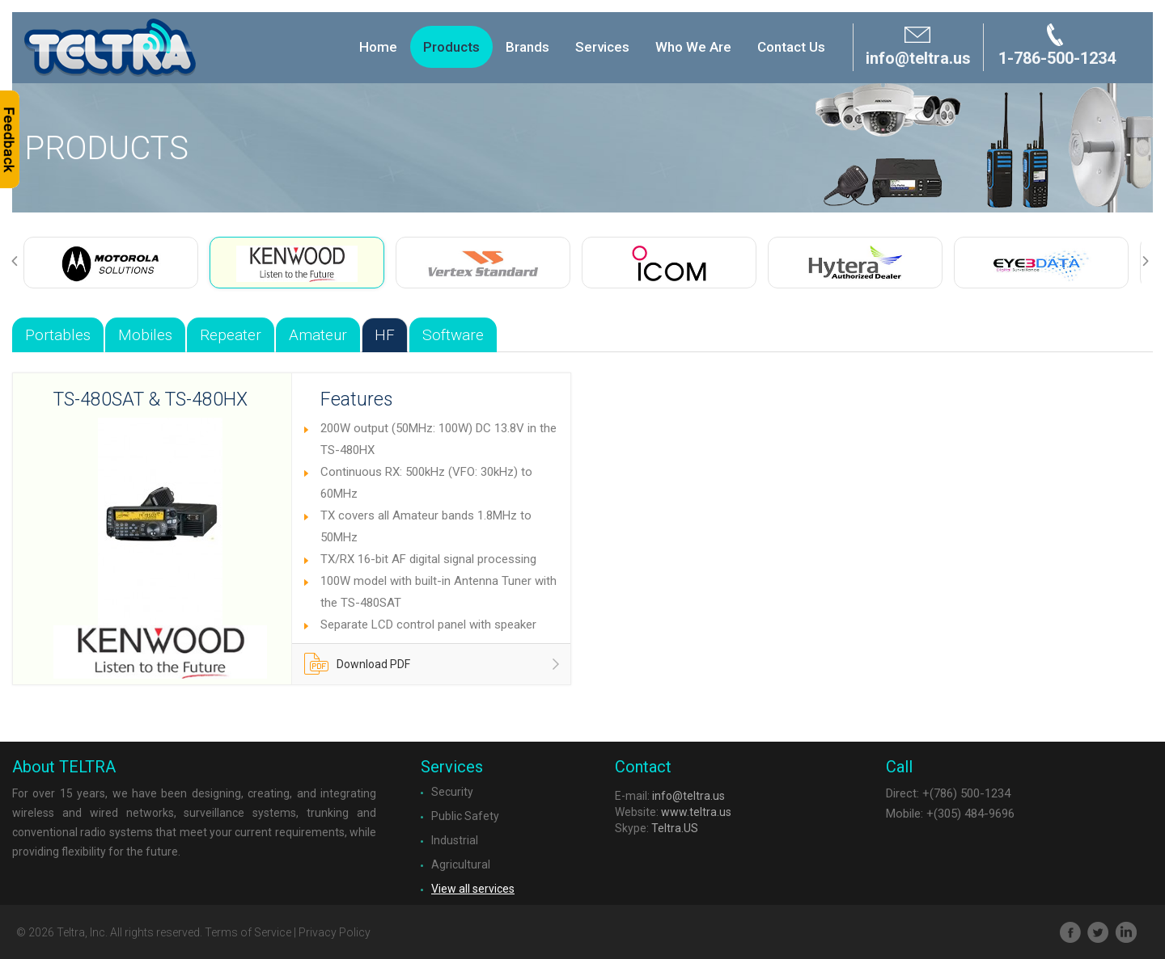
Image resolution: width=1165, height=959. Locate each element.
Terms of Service (248, 932)
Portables (58, 335)
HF (385, 335)
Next (1152, 261)
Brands (527, 47)
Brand (110, 48)
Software (453, 335)
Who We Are (693, 47)
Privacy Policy (335, 932)
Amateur (318, 335)
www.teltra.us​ (696, 811)
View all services (473, 888)
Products (451, 47)
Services (602, 47)
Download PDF (357, 668)
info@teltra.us (688, 795)
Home (378, 47)
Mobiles (145, 335)
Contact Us (791, 47)
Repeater (230, 335)
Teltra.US (674, 828)
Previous (21, 261)
